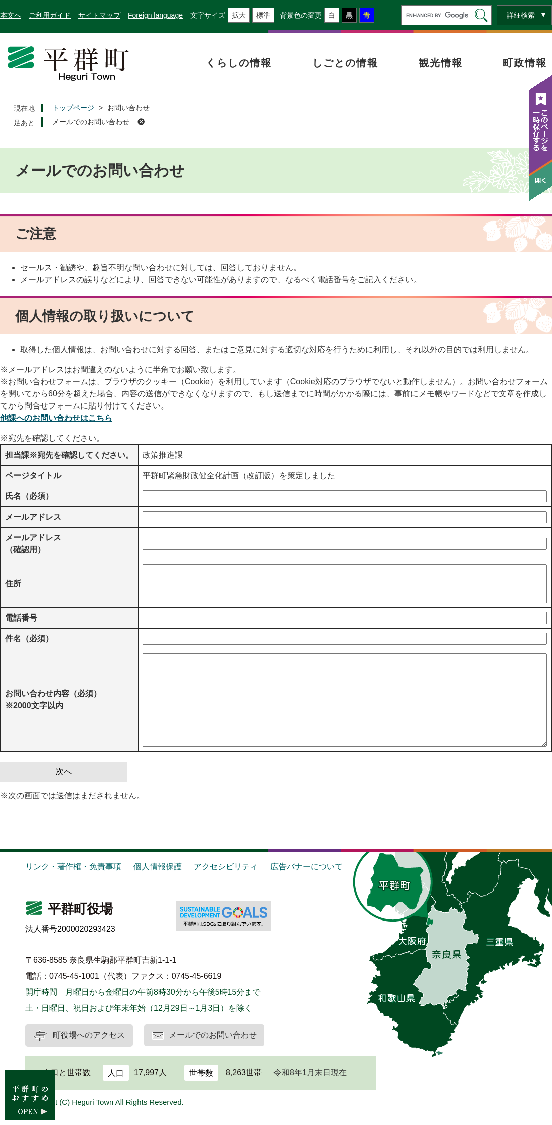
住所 (13, 583)
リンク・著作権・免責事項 (73, 866)
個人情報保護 (157, 866)
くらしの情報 (239, 62)
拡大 (239, 15)
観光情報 (441, 62)
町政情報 (525, 62)
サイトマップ (99, 15)
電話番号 (21, 617)
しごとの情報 (345, 62)
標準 (263, 15)
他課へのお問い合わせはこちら (56, 418)
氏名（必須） (29, 496)
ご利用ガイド (50, 15)
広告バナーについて (306, 866)
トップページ (73, 108)
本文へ (10, 15)
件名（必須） (29, 638)
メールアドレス (33, 517)
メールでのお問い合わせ (90, 122)
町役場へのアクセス (89, 1035)
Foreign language (155, 15)
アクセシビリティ (226, 866)
